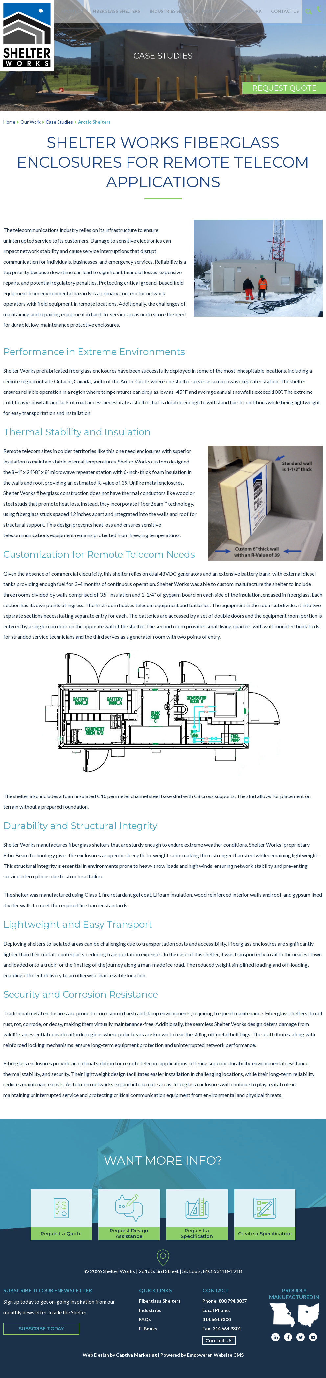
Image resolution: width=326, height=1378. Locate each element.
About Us (71, 11)
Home (9, 122)
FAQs (145, 1319)
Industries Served (168, 11)
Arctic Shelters (94, 122)
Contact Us (284, 11)
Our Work (247, 11)
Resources (211, 11)
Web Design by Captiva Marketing (120, 1355)
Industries (150, 1310)
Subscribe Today (41, 1329)
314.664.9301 (227, 1328)
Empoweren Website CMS (215, 1355)
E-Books (148, 1328)
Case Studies (59, 122)
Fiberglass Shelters (115, 11)
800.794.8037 (233, 1301)
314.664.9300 (216, 1319)
